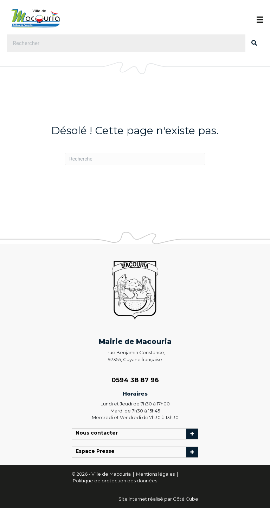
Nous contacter (98, 434)
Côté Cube (185, 499)
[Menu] (259, 19)
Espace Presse (97, 452)
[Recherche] (135, 159)
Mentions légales (156, 474)
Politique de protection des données (115, 480)
